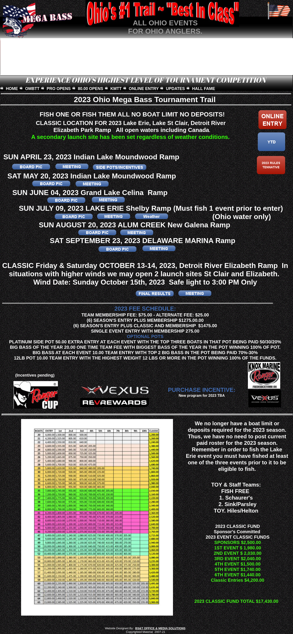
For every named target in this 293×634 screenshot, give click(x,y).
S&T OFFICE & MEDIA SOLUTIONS (161, 628)
